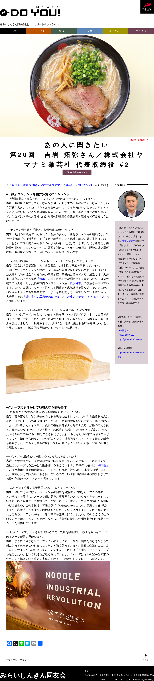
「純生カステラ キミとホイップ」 (86, 296)
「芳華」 (42, 278)
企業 (89, 31)
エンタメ (141, 31)
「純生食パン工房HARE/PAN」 (42, 296)
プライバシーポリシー (17, 660)
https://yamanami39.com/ (130, 339)
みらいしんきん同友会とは (15, 24)
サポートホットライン (46, 24)
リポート (64, 31)
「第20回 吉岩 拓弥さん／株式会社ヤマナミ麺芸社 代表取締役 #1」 (52, 185)
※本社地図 (123, 330)
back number (138, 139)
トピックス (38, 31)
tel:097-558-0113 (126, 335)
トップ (13, 31)
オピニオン (115, 31)
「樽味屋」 (102, 465)
